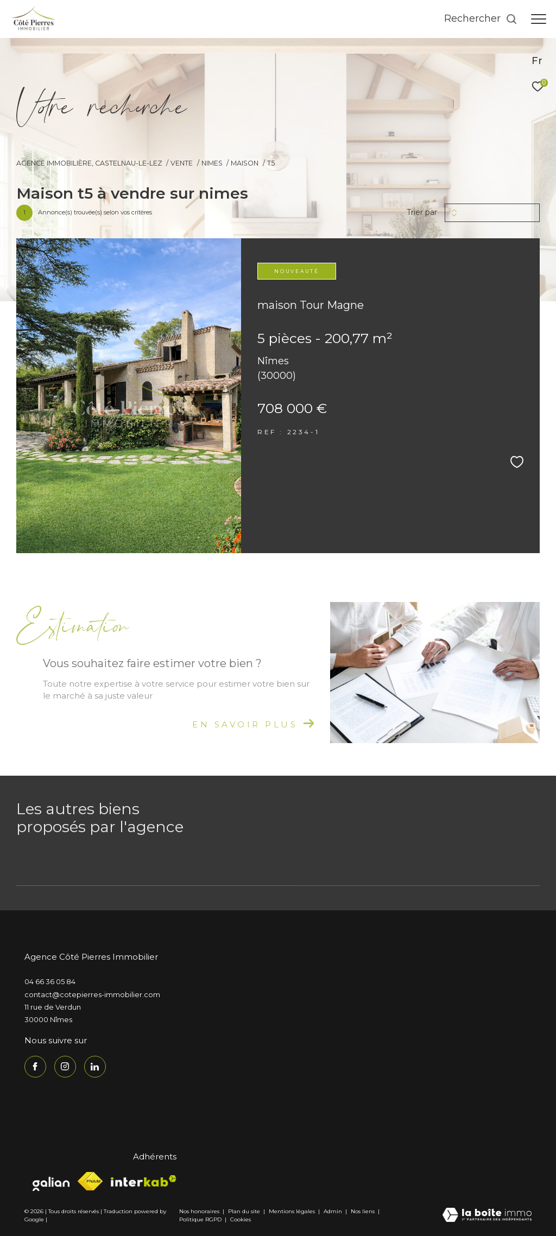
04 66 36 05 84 (49, 981)
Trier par (422, 212)
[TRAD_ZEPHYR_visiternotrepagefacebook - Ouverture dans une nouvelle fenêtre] (35, 1066)
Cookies (240, 1219)
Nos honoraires (199, 1211)
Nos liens (363, 1211)
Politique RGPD (200, 1219)
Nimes (212, 163)
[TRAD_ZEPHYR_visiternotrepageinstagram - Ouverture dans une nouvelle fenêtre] (65, 1066)
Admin (334, 1211)
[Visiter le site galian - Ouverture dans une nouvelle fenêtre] (51, 1181)
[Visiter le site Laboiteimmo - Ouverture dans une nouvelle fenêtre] (487, 1216)
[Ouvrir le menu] (538, 19)
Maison (244, 163)
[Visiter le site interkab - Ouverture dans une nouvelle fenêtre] (143, 1181)
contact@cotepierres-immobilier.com (92, 994)
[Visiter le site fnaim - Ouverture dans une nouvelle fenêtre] (90, 1181)
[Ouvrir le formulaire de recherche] (480, 19)
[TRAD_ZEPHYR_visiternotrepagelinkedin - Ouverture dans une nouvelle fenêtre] (95, 1066)
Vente (181, 163)
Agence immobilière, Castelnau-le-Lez (89, 163)
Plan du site (245, 1211)
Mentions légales (293, 1211)
